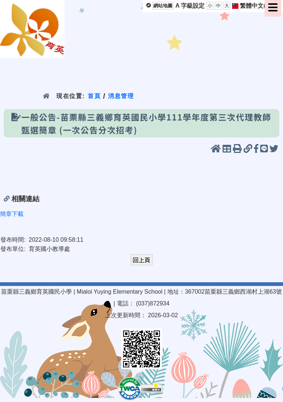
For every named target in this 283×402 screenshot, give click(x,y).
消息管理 (121, 96)
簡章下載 (12, 214)
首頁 (94, 96)
